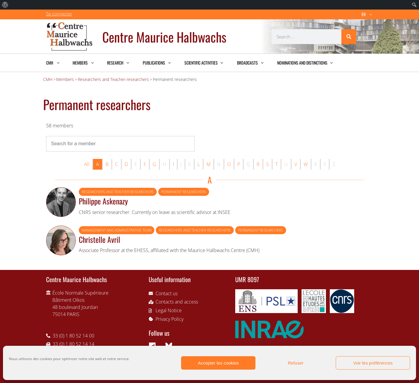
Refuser (296, 362)
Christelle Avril (99, 239)
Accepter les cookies (218, 362)
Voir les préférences (373, 362)
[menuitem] (5, 5)
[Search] (348, 36)
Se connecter (59, 14)
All (87, 164)
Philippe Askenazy (103, 201)
